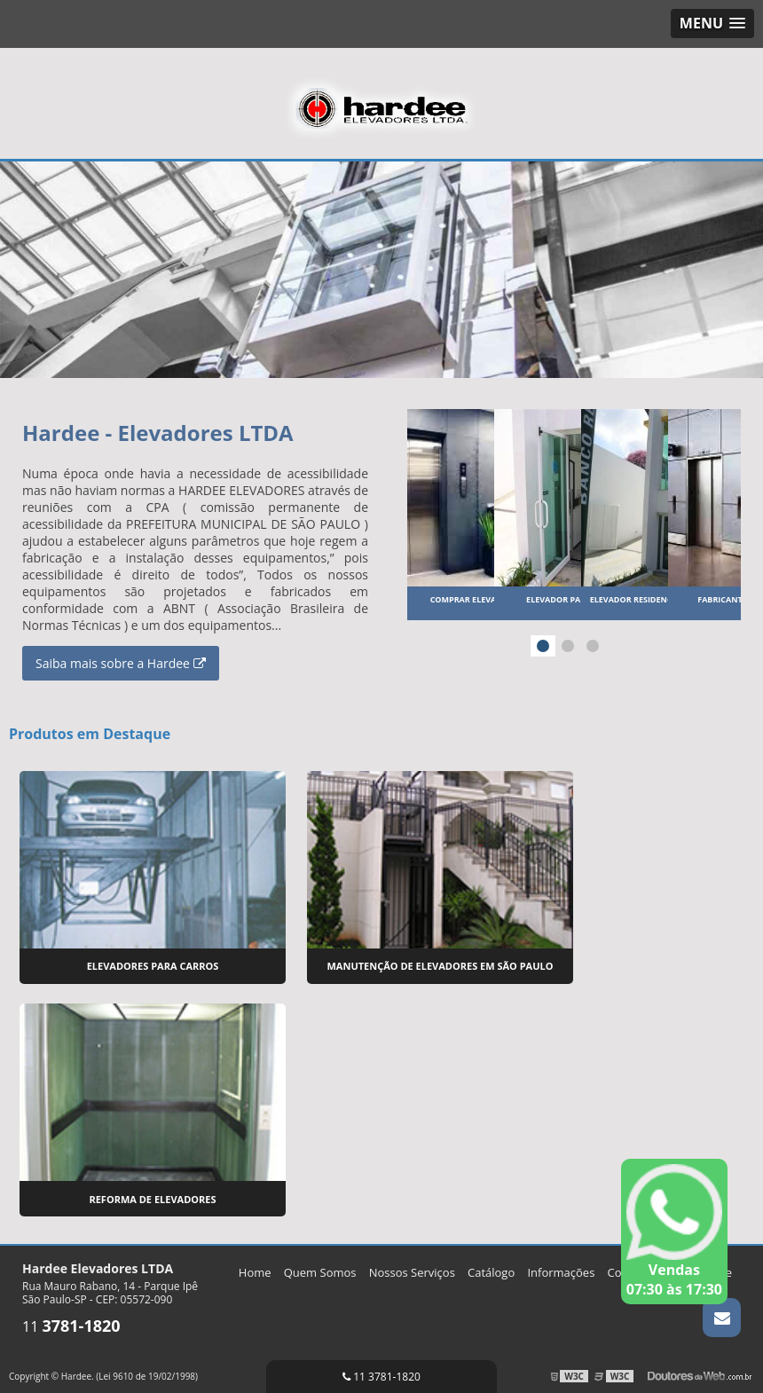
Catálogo (491, 1268)
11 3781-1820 (381, 1376)
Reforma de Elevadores (152, 1194)
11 (71, 1322)
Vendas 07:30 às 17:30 (674, 1231)
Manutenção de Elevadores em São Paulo (439, 964)
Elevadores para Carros (153, 964)
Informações (560, 1268)
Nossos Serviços (412, 1268)
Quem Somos (320, 1268)
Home (255, 1268)
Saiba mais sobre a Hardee (120, 662)
